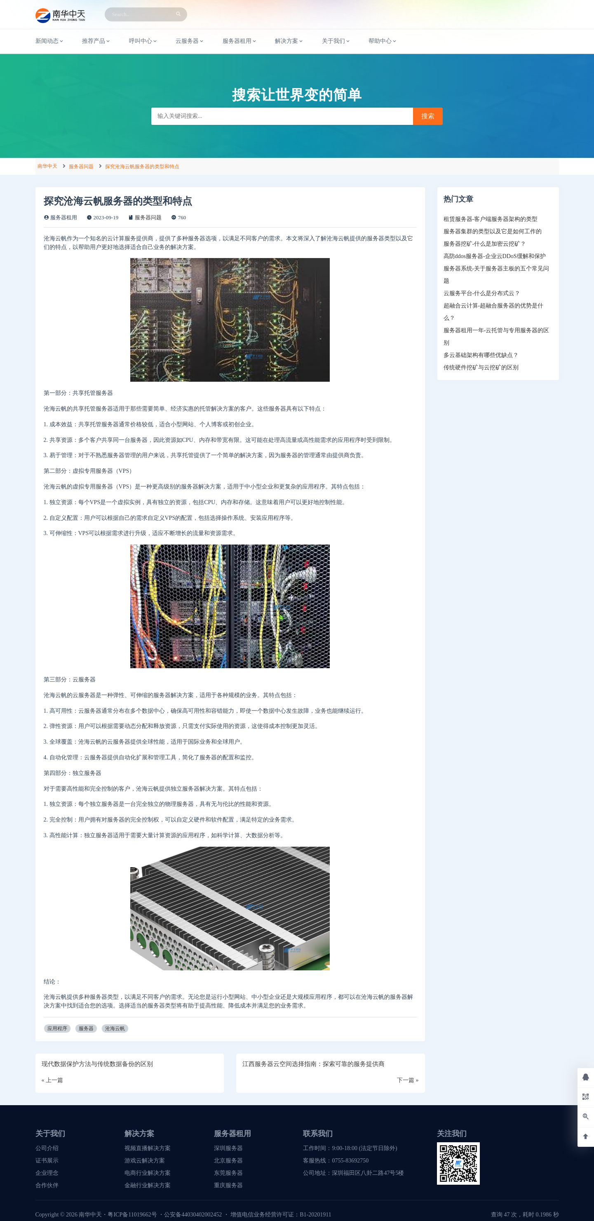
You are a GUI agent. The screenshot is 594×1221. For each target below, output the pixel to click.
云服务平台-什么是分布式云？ (482, 293)
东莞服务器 (228, 1173)
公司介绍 (47, 1148)
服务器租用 (240, 41)
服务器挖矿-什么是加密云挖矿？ (485, 244)
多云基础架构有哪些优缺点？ (481, 355)
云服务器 (190, 41)
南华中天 (47, 166)
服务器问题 (81, 166)
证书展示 (47, 1161)
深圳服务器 (228, 1148)
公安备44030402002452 (193, 1215)
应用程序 (57, 1028)
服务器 (86, 1028)
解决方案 (289, 41)
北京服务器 (228, 1161)
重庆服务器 (228, 1185)
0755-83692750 (350, 1161)
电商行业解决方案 (147, 1173)
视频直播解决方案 (147, 1148)
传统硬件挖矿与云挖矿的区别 (481, 367)
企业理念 (47, 1173)
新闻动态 (49, 41)
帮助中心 (383, 41)
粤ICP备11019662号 (132, 1215)
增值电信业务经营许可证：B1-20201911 (280, 1215)
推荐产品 (96, 41)
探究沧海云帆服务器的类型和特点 (142, 166)
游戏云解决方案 (144, 1161)
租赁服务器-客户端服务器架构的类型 (491, 219)
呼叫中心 (143, 41)
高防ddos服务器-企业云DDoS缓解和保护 (495, 256)
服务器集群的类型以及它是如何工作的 (493, 231)
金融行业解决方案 (147, 1185)
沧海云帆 (115, 1028)
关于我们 (336, 41)
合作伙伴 (47, 1185)
